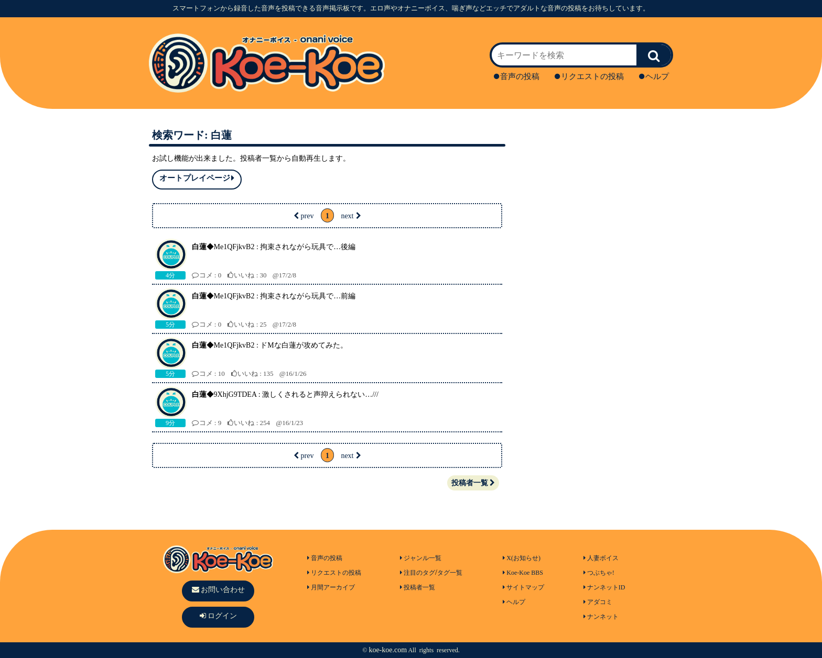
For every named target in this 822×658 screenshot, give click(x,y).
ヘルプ (654, 76)
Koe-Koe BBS (523, 572)
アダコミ (597, 602)
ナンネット (601, 616)
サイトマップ (523, 587)
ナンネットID (604, 587)
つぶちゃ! (598, 572)
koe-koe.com (388, 650)
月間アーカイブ (331, 587)
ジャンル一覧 (420, 558)
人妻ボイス (601, 558)
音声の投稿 (516, 76)
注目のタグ (417, 572)
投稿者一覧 (473, 483)
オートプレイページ (196, 178)
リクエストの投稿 (589, 76)
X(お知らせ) (521, 558)
